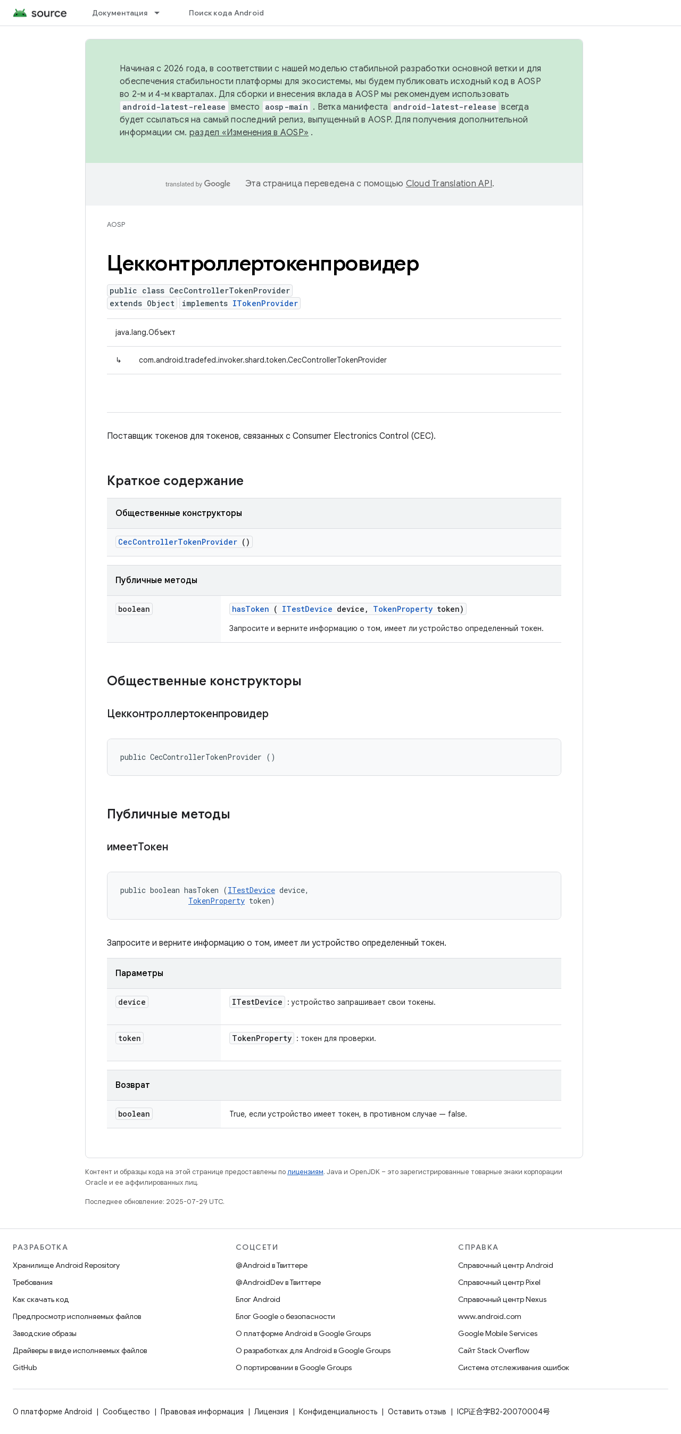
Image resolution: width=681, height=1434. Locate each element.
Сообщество (126, 1411)
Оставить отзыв (417, 1411)
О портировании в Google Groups (294, 1367)
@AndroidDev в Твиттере (278, 1282)
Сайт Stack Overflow (493, 1350)
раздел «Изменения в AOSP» (249, 132)
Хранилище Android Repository (66, 1265)
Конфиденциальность (338, 1411)
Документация (119, 13)
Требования (33, 1282)
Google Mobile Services (497, 1333)
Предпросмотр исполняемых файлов (77, 1316)
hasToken (250, 609)
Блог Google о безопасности (285, 1316)
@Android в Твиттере (272, 1265)
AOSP (116, 224)
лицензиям (305, 1171)
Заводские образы (45, 1333)
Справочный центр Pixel (499, 1282)
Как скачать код (41, 1299)
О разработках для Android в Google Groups (313, 1350)
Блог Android (258, 1299)
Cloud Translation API (449, 183)
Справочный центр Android (505, 1265)
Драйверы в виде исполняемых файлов (80, 1350)
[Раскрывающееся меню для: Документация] (161, 13)
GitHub (25, 1367)
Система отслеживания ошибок (513, 1367)
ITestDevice (307, 609)
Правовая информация (202, 1411)
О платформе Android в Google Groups (303, 1333)
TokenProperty (403, 609)
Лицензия (271, 1411)
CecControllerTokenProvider (177, 542)
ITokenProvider (265, 303)
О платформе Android (52, 1411)
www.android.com (489, 1316)
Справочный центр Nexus (502, 1299)
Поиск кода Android (226, 13)
